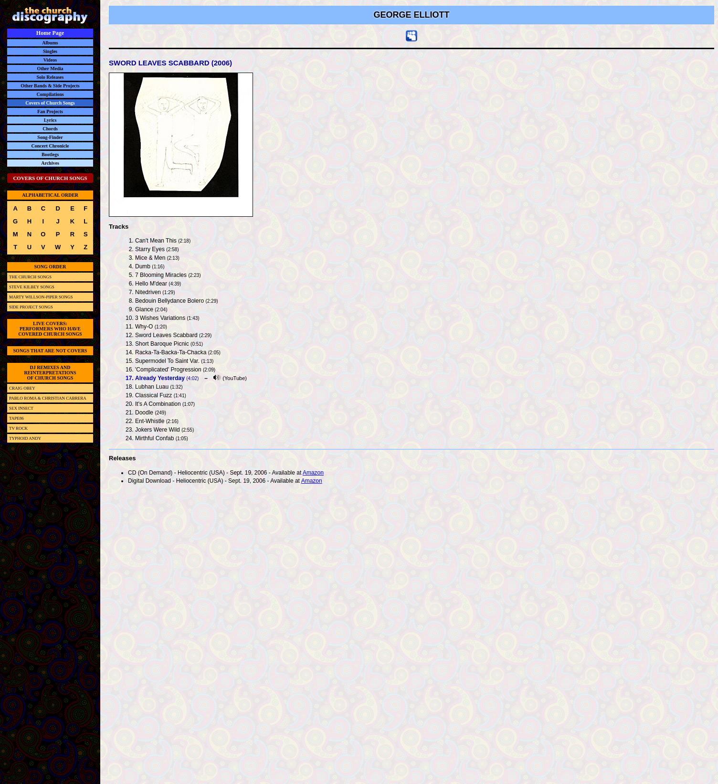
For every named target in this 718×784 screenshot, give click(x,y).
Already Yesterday (160, 378)
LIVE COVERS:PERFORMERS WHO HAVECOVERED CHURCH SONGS (50, 329)
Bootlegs (50, 154)
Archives (50, 163)
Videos (50, 60)
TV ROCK (18, 428)
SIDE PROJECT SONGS (31, 307)
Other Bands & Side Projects (50, 85)
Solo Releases (50, 77)
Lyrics (50, 120)
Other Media (50, 68)
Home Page (50, 33)
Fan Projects (50, 111)
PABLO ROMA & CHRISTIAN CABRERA (47, 398)
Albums (50, 42)
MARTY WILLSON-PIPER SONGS (41, 297)
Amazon (313, 472)
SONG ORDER (50, 266)
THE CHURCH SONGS (30, 277)
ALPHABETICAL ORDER (50, 195)
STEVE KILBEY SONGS (31, 287)
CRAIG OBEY (22, 388)
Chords (50, 128)
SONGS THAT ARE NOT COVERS (50, 350)
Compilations (49, 94)
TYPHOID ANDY (25, 438)
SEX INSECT (21, 408)
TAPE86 (16, 418)
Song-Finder (50, 137)
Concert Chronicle (50, 145)
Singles (50, 51)
